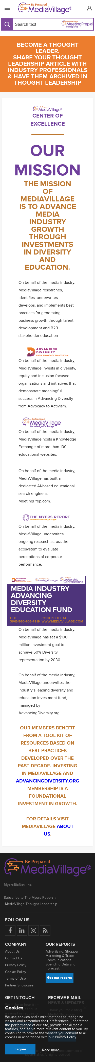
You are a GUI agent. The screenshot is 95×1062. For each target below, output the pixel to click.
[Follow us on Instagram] (33, 930)
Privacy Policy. (66, 1037)
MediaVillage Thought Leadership (31, 904)
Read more (50, 1050)
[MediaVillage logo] (47, 868)
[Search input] (29, 24)
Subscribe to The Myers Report (28, 897)
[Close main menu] (85, 1007)
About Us (12, 951)
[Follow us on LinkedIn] (22, 930)
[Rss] (45, 930)
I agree (20, 1049)
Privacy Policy (15, 965)
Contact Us (13, 958)
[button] (89, 8)
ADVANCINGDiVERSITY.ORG (47, 781)
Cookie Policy (15, 972)
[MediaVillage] (46, 8)
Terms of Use (15, 978)
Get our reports (59, 978)
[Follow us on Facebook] (10, 930)
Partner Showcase (19, 985)
